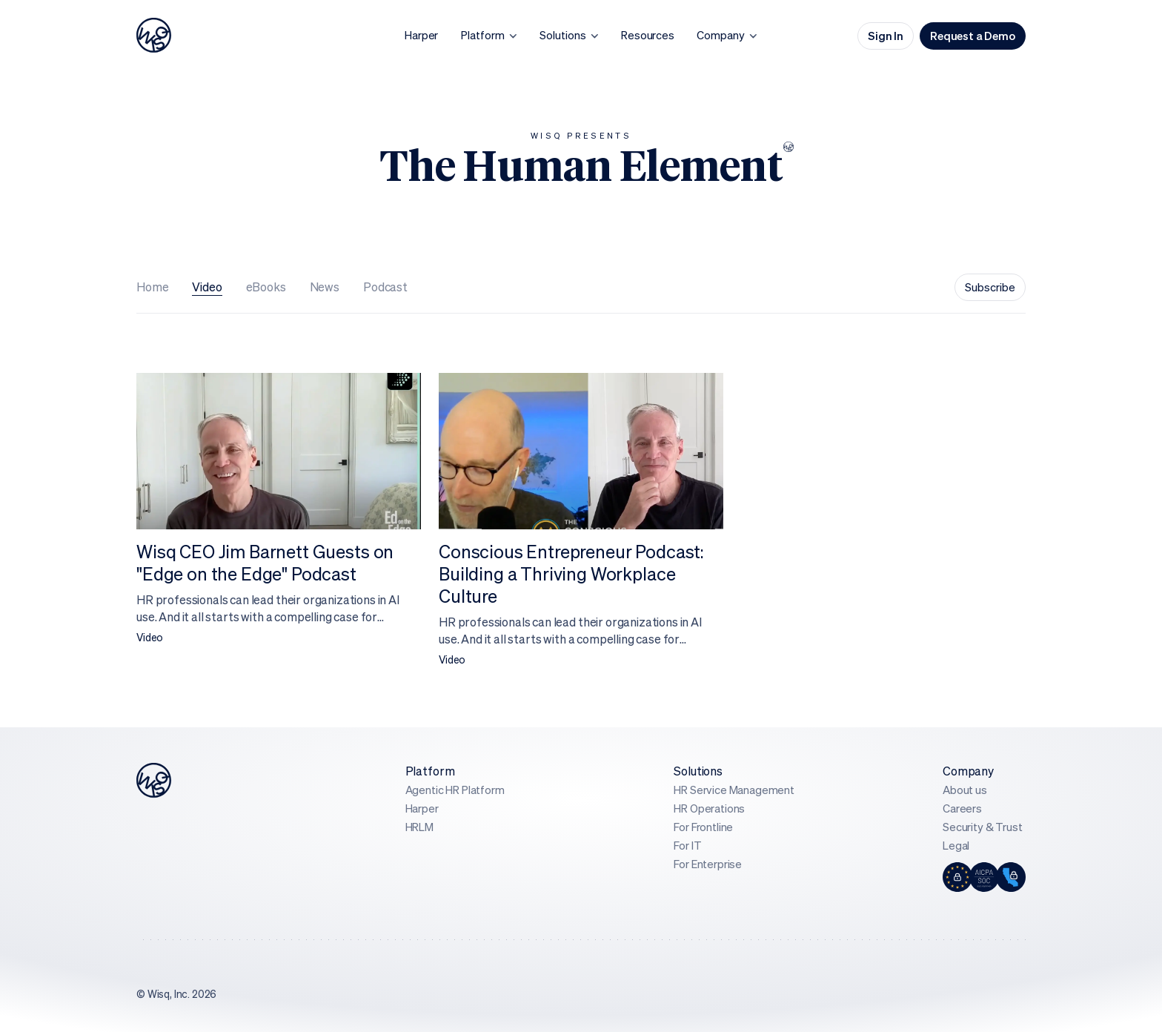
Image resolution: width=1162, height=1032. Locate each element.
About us (965, 790)
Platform (430, 771)
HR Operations (709, 808)
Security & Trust (982, 827)
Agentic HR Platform (455, 790)
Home (152, 287)
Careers (962, 808)
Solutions (698, 771)
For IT (687, 845)
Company (968, 771)
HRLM (419, 827)
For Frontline (703, 827)
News (324, 287)
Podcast (385, 287)
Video (207, 287)
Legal (956, 845)
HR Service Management (734, 790)
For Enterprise (708, 864)
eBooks (266, 287)
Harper (422, 808)
